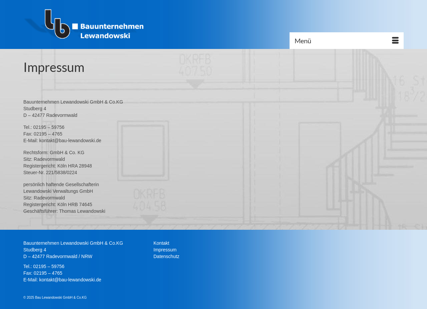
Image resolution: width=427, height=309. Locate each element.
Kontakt (161, 243)
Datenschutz (166, 256)
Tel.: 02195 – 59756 (43, 266)
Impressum (164, 249)
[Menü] (347, 40)
